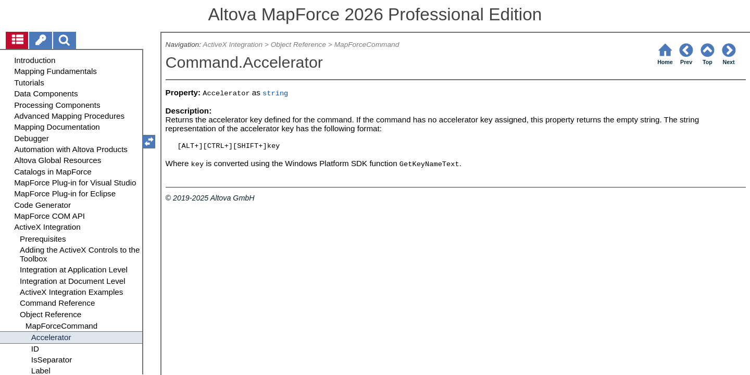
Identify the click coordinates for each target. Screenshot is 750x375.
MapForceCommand (366, 44)
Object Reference (298, 44)
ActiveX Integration (232, 44)
